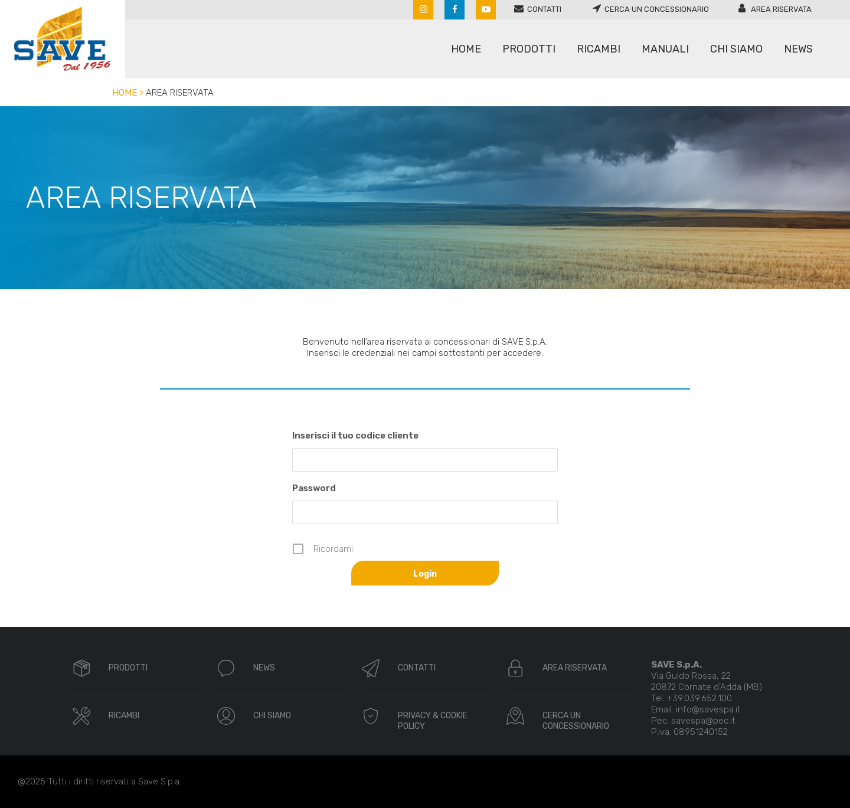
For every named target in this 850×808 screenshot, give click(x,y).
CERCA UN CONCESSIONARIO (575, 721)
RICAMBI (124, 716)
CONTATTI (417, 668)
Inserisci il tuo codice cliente (355, 435)
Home (124, 92)
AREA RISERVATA (574, 668)
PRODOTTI (128, 668)
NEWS (264, 668)
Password (314, 488)
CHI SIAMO (272, 716)
